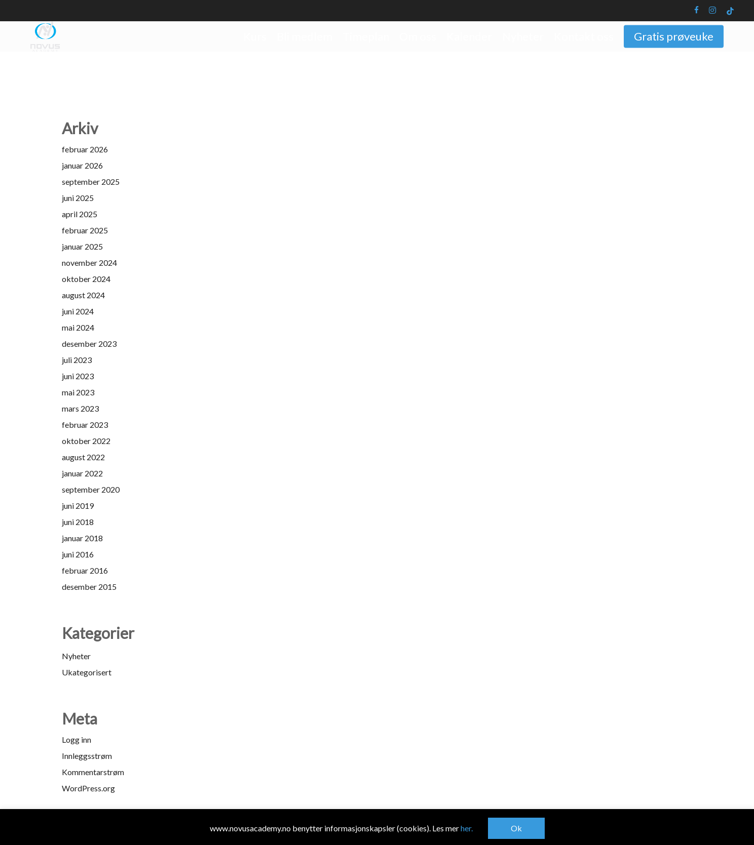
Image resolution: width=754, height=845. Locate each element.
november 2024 (89, 262)
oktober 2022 (86, 441)
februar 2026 (85, 149)
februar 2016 (85, 570)
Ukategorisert (86, 672)
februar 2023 (85, 424)
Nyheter (76, 656)
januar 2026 (82, 165)
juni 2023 (78, 376)
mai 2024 (78, 327)
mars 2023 (80, 408)
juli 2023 (77, 360)
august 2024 (83, 295)
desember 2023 (89, 343)
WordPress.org (88, 788)
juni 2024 (78, 311)
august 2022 (83, 457)
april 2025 (79, 214)
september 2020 (91, 489)
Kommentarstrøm (93, 772)
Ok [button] (516, 828)
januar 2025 (82, 246)
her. (467, 828)
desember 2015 (89, 586)
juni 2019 (78, 505)
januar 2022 (82, 473)
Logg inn (76, 739)
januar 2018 (82, 538)
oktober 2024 (86, 279)
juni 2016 (78, 554)
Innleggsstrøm (87, 755)
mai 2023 (78, 392)
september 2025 (91, 181)
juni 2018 (78, 522)
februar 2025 (85, 230)
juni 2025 (78, 198)
